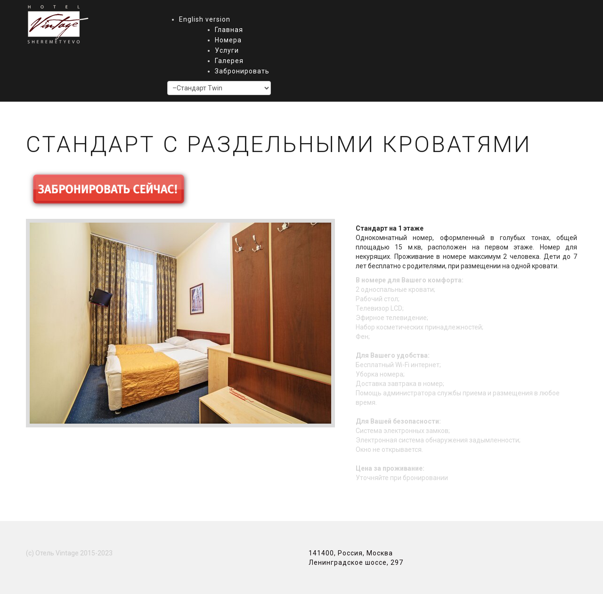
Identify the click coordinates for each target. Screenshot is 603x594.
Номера (228, 40)
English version (204, 19)
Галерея (229, 60)
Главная (229, 29)
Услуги (227, 50)
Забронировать (242, 71)
